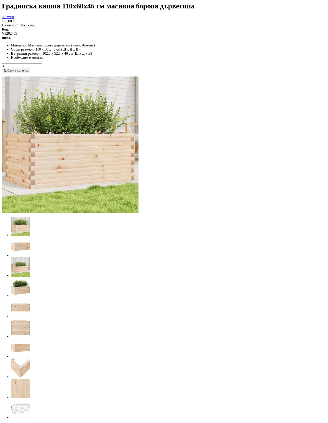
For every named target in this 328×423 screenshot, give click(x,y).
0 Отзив (8, 17)
